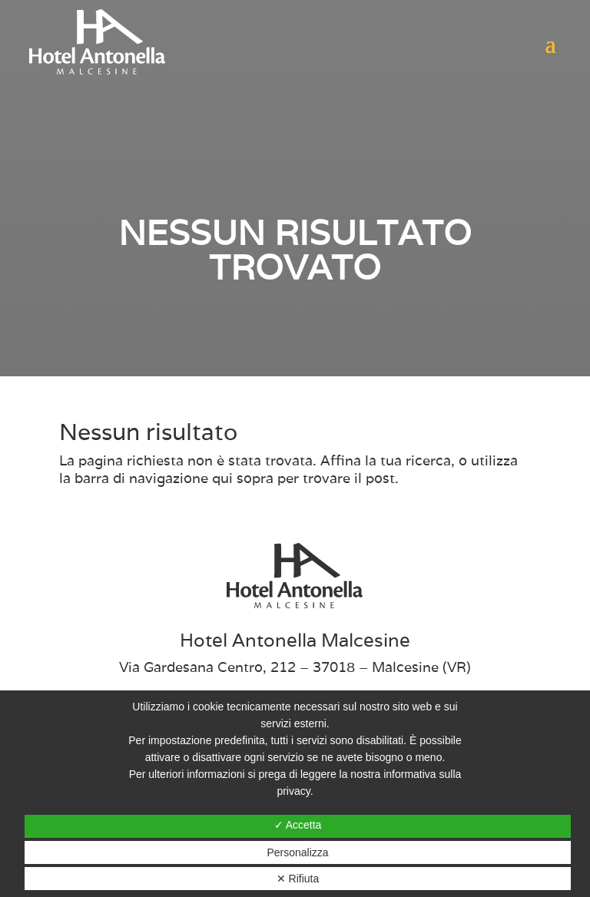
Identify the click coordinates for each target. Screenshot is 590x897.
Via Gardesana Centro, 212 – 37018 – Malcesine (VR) (295, 667)
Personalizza (297, 852)
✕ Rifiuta (298, 878)
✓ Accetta (298, 825)
